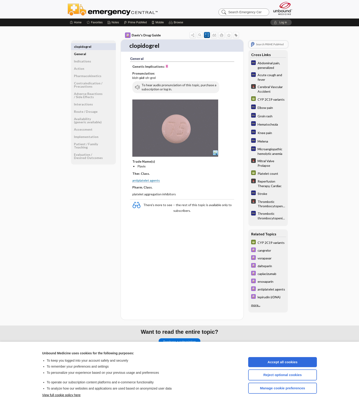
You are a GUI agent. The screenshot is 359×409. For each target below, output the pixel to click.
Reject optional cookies (282, 375)
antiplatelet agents (146, 180)
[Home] (76, 22)
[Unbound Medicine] (283, 8)
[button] (177, 22)
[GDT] (268, 99)
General (80, 46)
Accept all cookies (283, 362)
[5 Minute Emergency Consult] (268, 89)
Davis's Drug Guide (143, 35)
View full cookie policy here (61, 395)
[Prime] (135, 22)
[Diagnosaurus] (268, 65)
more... (255, 305)
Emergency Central (124, 9)
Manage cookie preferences (282, 388)
